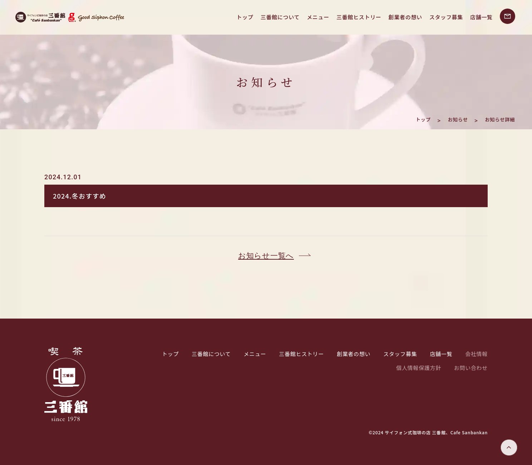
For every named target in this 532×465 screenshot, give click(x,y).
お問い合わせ (471, 367)
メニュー (318, 17)
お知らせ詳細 (496, 118)
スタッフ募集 (446, 17)
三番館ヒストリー (358, 17)
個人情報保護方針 (418, 367)
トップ (245, 17)
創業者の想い (405, 17)
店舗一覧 (481, 17)
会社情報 (476, 354)
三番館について (280, 17)
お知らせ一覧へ (266, 255)
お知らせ (447, 118)
